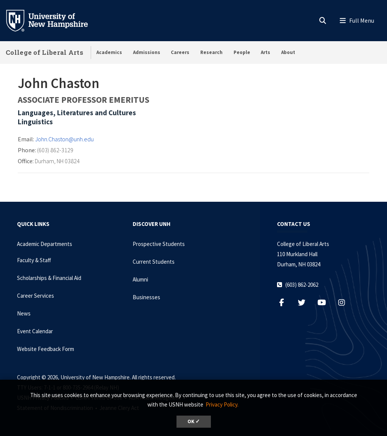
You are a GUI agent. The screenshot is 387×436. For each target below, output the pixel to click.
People (242, 52)
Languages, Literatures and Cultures (77, 112)
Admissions (146, 52)
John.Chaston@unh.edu (64, 139)
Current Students (154, 261)
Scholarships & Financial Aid (49, 277)
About (288, 52)
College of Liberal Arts (44, 52)
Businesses (146, 297)
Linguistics (35, 121)
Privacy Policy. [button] (222, 404)
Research (211, 52)
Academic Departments (44, 243)
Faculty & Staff (34, 260)
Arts (265, 52)
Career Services (35, 295)
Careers (180, 52)
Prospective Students (159, 243)
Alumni (140, 279)
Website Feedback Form (45, 349)
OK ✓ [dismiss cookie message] (193, 421)
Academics (109, 52)
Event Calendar (35, 331)
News (24, 313)
